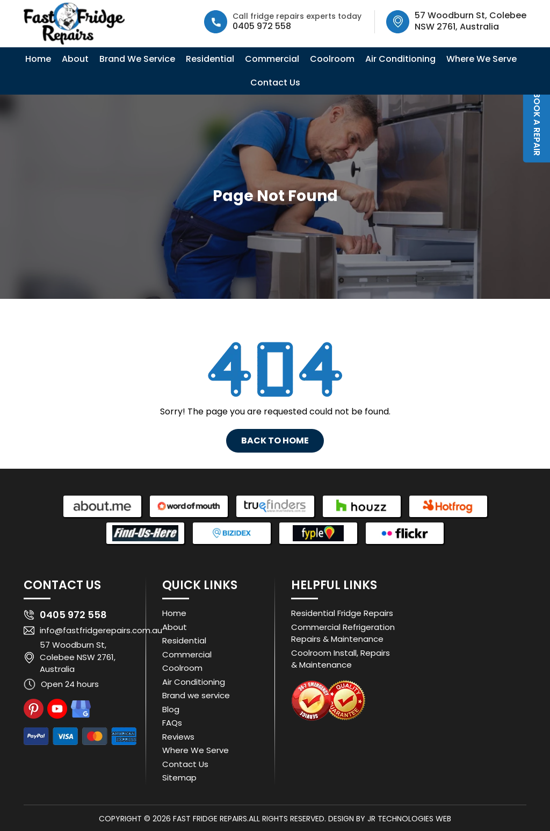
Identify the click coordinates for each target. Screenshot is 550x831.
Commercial (272, 59)
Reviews (178, 736)
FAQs (172, 722)
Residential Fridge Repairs (342, 613)
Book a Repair (536, 124)
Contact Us (275, 82)
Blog (170, 709)
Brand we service (196, 695)
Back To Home (275, 440)
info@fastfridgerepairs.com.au (101, 630)
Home (38, 59)
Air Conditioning (400, 59)
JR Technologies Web (409, 818)
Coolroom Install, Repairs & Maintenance (340, 659)
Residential (210, 59)
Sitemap (179, 777)
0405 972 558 (262, 26)
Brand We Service (137, 59)
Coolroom (332, 59)
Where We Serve (481, 59)
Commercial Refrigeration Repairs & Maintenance (343, 633)
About (75, 59)
